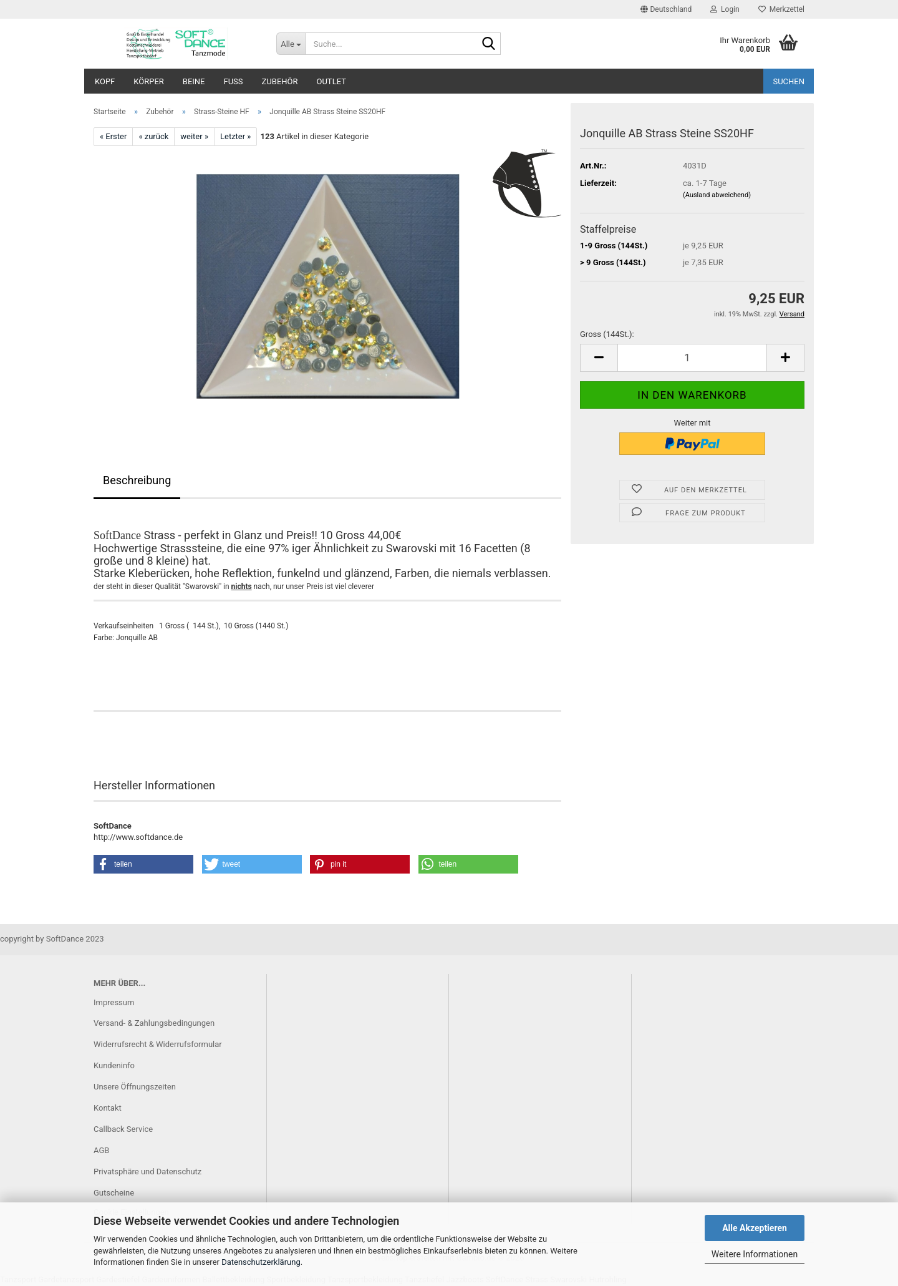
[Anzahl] (692, 358)
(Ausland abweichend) (717, 195)
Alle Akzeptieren (754, 1228)
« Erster (113, 136)
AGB (101, 1150)
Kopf (105, 81)
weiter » (194, 136)
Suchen (788, 81)
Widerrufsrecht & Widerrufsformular (158, 1044)
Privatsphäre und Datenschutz (147, 1171)
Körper (148, 81)
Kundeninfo (114, 1065)
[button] (666, 9)
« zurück (153, 136)
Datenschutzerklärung (261, 1262)
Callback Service (123, 1129)
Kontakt (108, 1108)
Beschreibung (137, 480)
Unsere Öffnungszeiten (135, 1086)
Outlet (331, 81)
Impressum (114, 1002)
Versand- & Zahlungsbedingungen (154, 1023)
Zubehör (280, 81)
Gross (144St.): (607, 334)
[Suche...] (291, 43)
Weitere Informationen (755, 1254)
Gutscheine (114, 1192)
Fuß (233, 81)
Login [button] (725, 9)
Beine (194, 81)
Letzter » (235, 136)
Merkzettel (781, 9)
